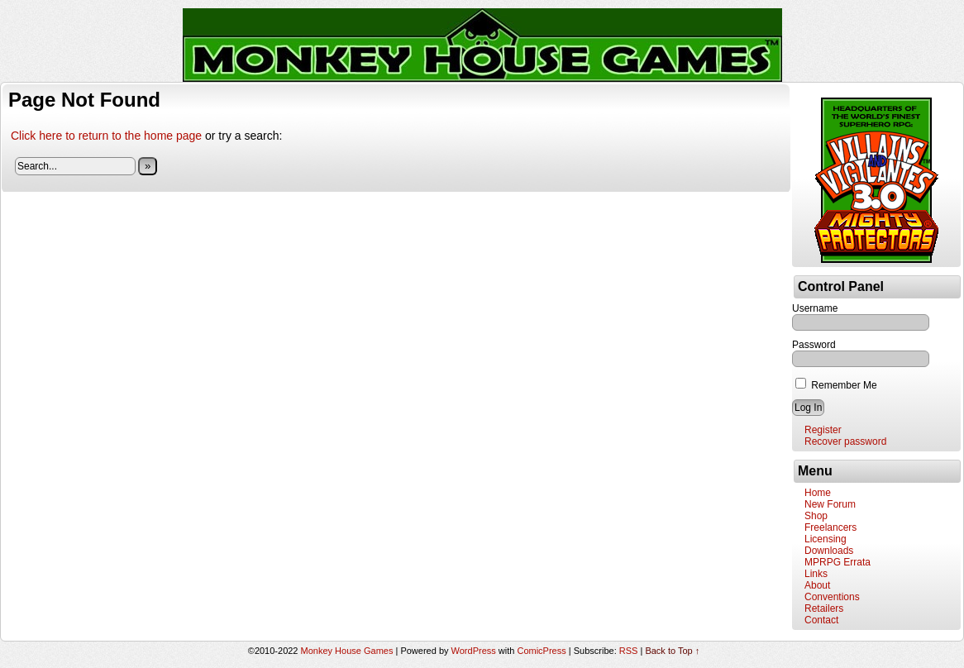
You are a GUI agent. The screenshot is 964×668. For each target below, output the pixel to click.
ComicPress (541, 651)
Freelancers (830, 527)
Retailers (823, 608)
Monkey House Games (347, 651)
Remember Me (836, 385)
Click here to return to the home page (106, 135)
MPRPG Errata (837, 562)
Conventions (832, 597)
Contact (821, 620)
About (817, 585)
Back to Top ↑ (672, 651)
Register (823, 430)
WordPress (473, 651)
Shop (816, 516)
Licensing (825, 539)
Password (814, 345)
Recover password (845, 441)
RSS (628, 651)
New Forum (830, 504)
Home (817, 493)
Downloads (828, 550)
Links (816, 574)
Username (815, 308)
